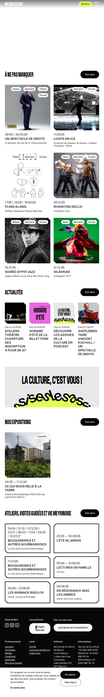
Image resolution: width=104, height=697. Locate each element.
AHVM (32, 647)
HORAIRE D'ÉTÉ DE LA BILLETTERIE (39, 335)
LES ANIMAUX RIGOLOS (26, 592)
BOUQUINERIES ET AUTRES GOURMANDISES (27, 542)
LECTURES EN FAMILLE (74, 567)
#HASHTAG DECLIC (68, 206)
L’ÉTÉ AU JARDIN (69, 540)
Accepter (70, 674)
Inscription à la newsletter (73, 627)
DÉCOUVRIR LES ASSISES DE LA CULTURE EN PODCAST (64, 338)
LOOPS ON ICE (64, 139)
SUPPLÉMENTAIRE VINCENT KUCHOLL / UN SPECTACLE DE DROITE (87, 342)
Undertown (34, 653)
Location (9, 647)
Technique (10, 650)
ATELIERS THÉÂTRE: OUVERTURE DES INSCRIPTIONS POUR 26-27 (15, 340)
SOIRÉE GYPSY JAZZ (20, 272)
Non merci (71, 682)
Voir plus (90, 74)
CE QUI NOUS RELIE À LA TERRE (23, 488)
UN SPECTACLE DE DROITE (25, 139)
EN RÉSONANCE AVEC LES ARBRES (73, 592)
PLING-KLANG (15, 206)
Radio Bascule (40, 628)
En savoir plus (17, 687)
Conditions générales (10, 658)
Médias (8, 653)
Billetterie (85, 4)
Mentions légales (13, 663)
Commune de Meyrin (39, 650)
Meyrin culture (14, 4)
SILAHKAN (62, 272)
